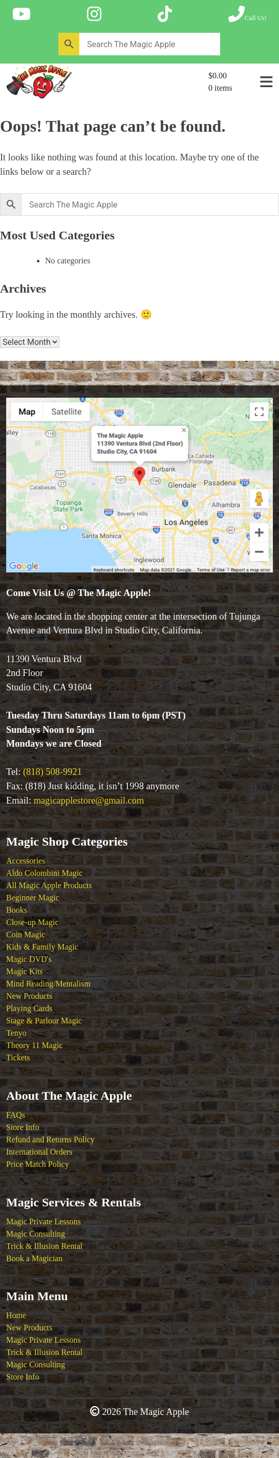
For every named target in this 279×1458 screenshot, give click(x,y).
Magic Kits (24, 971)
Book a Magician (34, 1258)
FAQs (15, 1115)
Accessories (25, 860)
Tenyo (16, 1033)
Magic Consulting (35, 1233)
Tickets (18, 1057)
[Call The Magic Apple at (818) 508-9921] (247, 14)
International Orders (39, 1151)
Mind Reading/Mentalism (48, 983)
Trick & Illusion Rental (44, 1246)
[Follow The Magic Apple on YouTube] (21, 14)
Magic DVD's (29, 959)
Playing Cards (29, 1008)
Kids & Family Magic (42, 946)
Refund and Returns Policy (50, 1139)
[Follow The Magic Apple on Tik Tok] (165, 14)
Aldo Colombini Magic (44, 873)
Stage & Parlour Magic (44, 1020)
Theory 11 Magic (34, 1045)
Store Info (22, 1127)
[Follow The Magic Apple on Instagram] (94, 14)
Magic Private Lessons (43, 1221)
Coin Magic (25, 934)
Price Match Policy (37, 1164)
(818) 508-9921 (52, 772)
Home (16, 1315)
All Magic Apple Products (49, 885)
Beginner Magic (32, 897)
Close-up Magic (32, 922)
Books (16, 910)
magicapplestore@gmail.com (89, 800)
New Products (29, 996)
